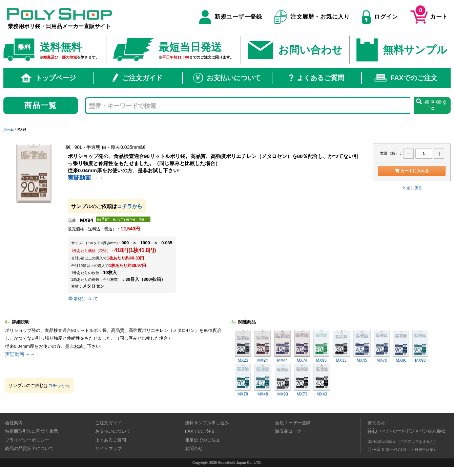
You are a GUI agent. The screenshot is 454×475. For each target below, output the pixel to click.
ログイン (380, 17)
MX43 (322, 380)
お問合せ (194, 448)
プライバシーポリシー (27, 440)
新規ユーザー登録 (230, 17)
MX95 (321, 346)
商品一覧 (40, 105)
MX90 (401, 346)
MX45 (362, 346)
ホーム (8, 129)
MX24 (262, 346)
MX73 (302, 380)
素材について (83, 298)
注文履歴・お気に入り (312, 17)
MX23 (243, 346)
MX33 (341, 346)
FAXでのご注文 (405, 78)
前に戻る (411, 188)
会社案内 (14, 422)
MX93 (283, 380)
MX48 (262, 380)
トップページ (48, 78)
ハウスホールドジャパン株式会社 (412, 430)
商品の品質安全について (29, 448)
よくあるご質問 (316, 78)
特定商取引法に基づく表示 (31, 431)
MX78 (243, 380)
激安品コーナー (290, 431)
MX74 (302, 346)
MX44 (282, 346)
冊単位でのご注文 (202, 440)
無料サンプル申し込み (207, 422)
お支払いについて (227, 78)
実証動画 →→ (86, 178)
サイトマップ (108, 448)
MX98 (420, 346)
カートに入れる (411, 170)
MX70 (382, 346)
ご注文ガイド (137, 78)
